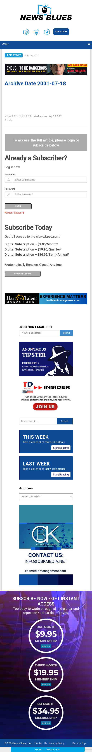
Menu (5, 44)
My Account (53, 749)
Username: (10, 174)
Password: (10, 189)
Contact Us (41, 743)
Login (38, 749)
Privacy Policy (56, 743)
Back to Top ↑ (80, 743)
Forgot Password (14, 212)
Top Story (14, 55)
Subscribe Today (22, 274)
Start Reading (61, 447)
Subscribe (61, 31)
